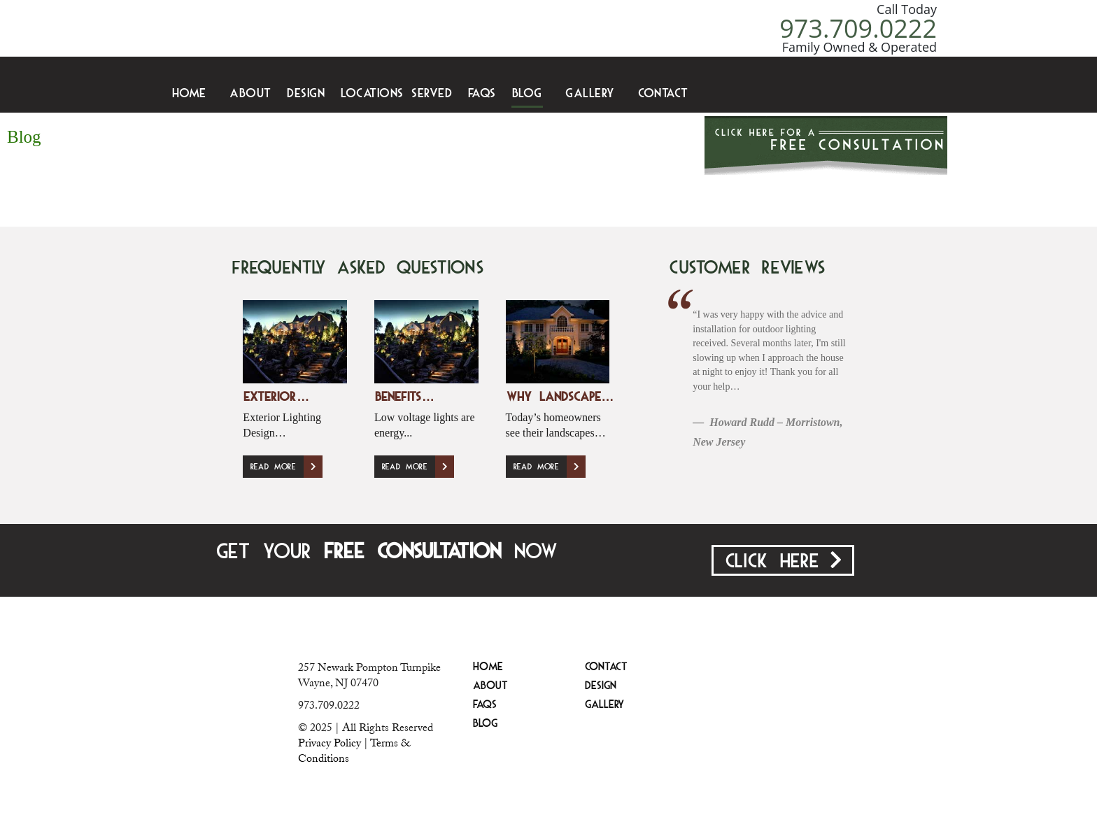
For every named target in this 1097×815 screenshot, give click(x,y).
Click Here (783, 561)
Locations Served (396, 94)
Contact (663, 94)
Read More (286, 466)
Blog (527, 94)
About (250, 94)
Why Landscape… (560, 398)
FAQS (482, 94)
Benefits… (404, 398)
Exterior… (276, 398)
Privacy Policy (329, 743)
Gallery (590, 94)
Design (305, 94)
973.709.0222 (858, 28)
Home (189, 94)
